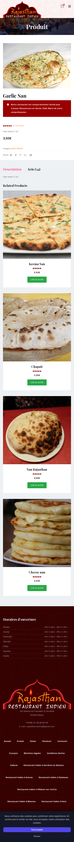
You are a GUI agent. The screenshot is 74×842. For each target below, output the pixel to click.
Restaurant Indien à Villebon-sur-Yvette (37, 789)
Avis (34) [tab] (34, 169)
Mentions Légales (32, 753)
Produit (20, 741)
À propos (13, 753)
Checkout (46, 741)
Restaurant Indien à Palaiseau (53, 777)
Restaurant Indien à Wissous (21, 801)
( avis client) (18, 126)
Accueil (7, 741)
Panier (33, 741)
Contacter (62, 741)
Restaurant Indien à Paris (54, 801)
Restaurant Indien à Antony (19, 777)
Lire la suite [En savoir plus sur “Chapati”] (37, 382)
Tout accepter (37, 830)
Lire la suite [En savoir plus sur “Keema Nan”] (37, 279)
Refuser (37, 836)
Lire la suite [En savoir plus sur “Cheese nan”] (37, 588)
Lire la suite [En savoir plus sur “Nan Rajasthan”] (37, 485)
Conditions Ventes (56, 753)
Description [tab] (12, 169)
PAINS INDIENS (17, 148)
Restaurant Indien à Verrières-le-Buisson (44, 765)
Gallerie (14, 765)
